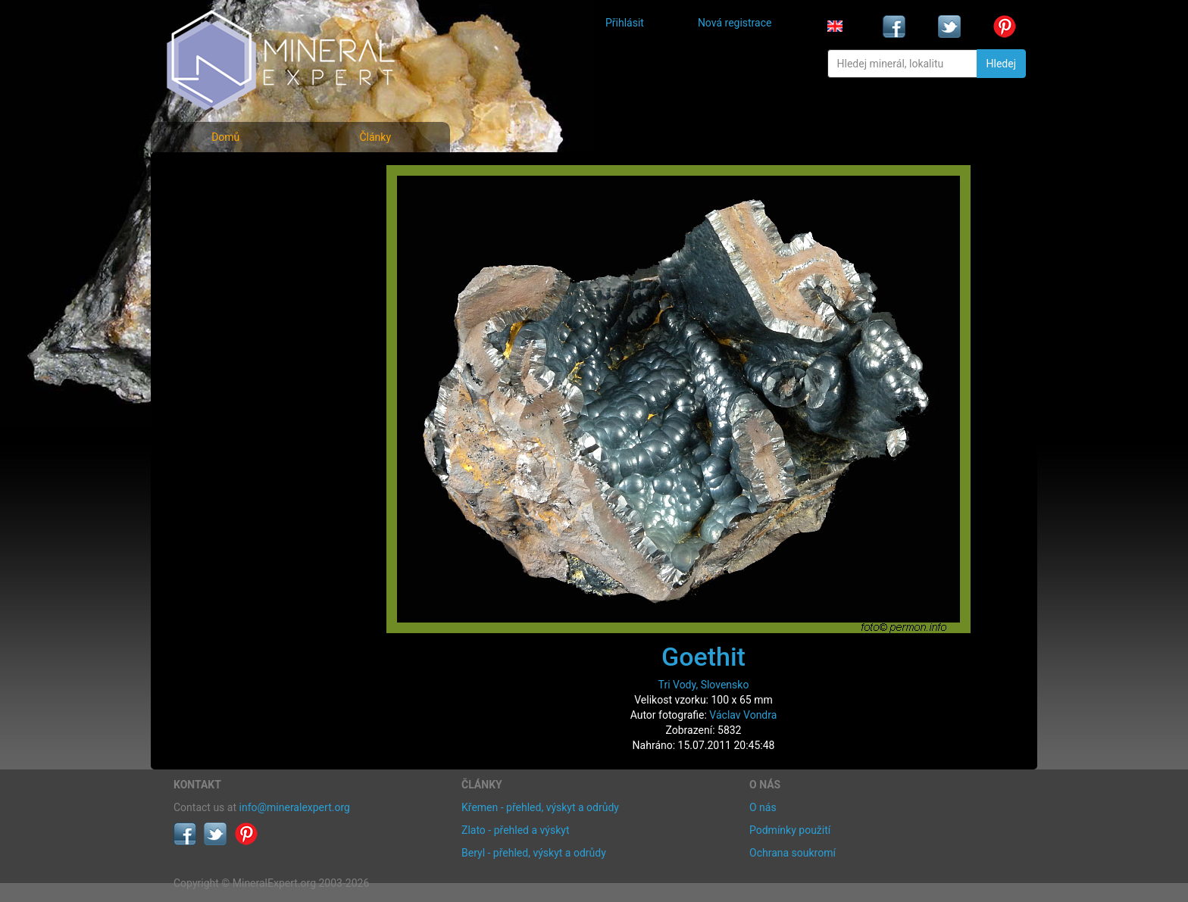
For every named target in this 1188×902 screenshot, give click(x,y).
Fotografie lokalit (226, 241)
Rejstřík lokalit (217, 274)
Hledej (1001, 64)
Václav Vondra (743, 715)
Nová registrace (735, 23)
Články (375, 137)
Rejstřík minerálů (226, 208)
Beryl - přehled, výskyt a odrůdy (533, 853)
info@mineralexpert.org (294, 807)
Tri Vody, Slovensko (703, 685)
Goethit (703, 656)
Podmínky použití (789, 830)
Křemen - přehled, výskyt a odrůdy (540, 807)
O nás (763, 807)
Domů (225, 137)
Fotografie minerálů (233, 175)
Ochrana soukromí (792, 853)
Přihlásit (624, 23)
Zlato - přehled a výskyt (515, 830)
